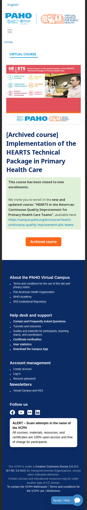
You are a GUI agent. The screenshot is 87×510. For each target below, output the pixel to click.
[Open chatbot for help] (64, 500)
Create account (22, 369)
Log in (17, 373)
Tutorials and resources (27, 326)
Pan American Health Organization (33, 292)
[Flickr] (29, 412)
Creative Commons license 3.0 (54, 466)
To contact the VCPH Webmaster (27, 486)
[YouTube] (21, 412)
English (12, 5)
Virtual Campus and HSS (28, 390)
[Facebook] (12, 412)
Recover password (24, 378)
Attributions (53, 490)
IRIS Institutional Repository (29, 301)
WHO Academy (22, 296)
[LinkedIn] (37, 412)
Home (8, 42)
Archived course (43, 241)
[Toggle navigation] (9, 31)
